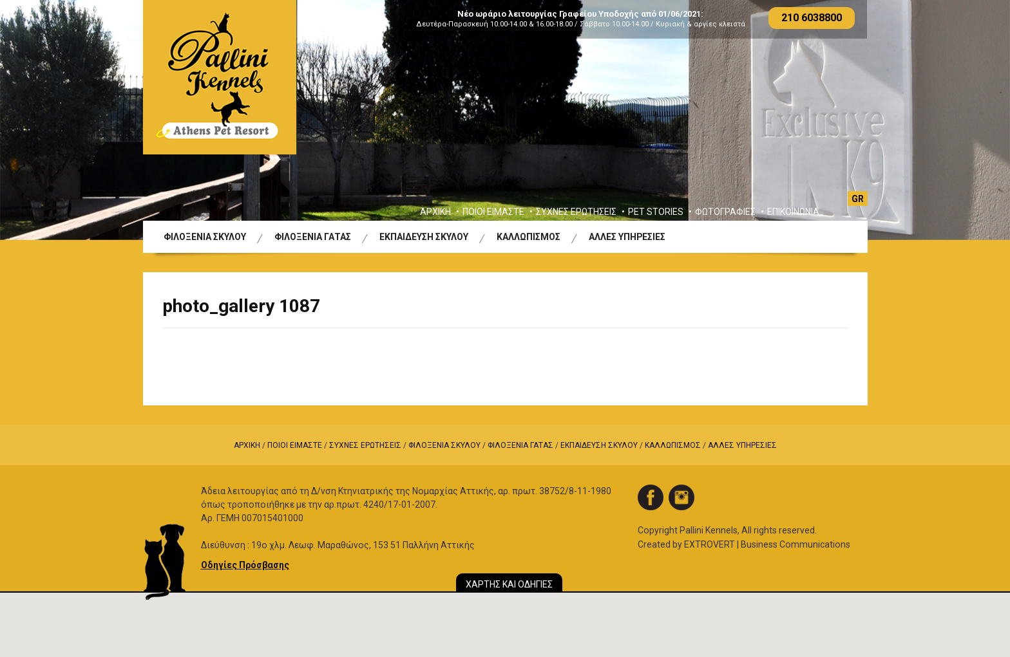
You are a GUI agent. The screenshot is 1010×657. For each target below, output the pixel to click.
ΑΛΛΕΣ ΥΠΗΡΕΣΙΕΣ (627, 237)
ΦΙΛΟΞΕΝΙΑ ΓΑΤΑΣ (312, 237)
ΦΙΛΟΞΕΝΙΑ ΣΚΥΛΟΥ (205, 237)
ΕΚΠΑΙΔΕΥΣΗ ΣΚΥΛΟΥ (423, 237)
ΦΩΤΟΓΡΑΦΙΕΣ (725, 212)
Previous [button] (41, 120)
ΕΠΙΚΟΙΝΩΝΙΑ (793, 212)
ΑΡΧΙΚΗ (435, 212)
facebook (650, 497)
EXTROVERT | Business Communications (767, 544)
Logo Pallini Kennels (219, 77)
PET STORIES (655, 212)
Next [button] (968, 120)
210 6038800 (811, 18)
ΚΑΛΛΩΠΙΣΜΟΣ (528, 237)
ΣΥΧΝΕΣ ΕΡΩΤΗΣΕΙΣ (576, 212)
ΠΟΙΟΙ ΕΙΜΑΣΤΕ (493, 212)
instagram (681, 497)
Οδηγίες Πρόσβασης (245, 565)
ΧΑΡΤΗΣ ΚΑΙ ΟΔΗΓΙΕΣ (509, 584)
